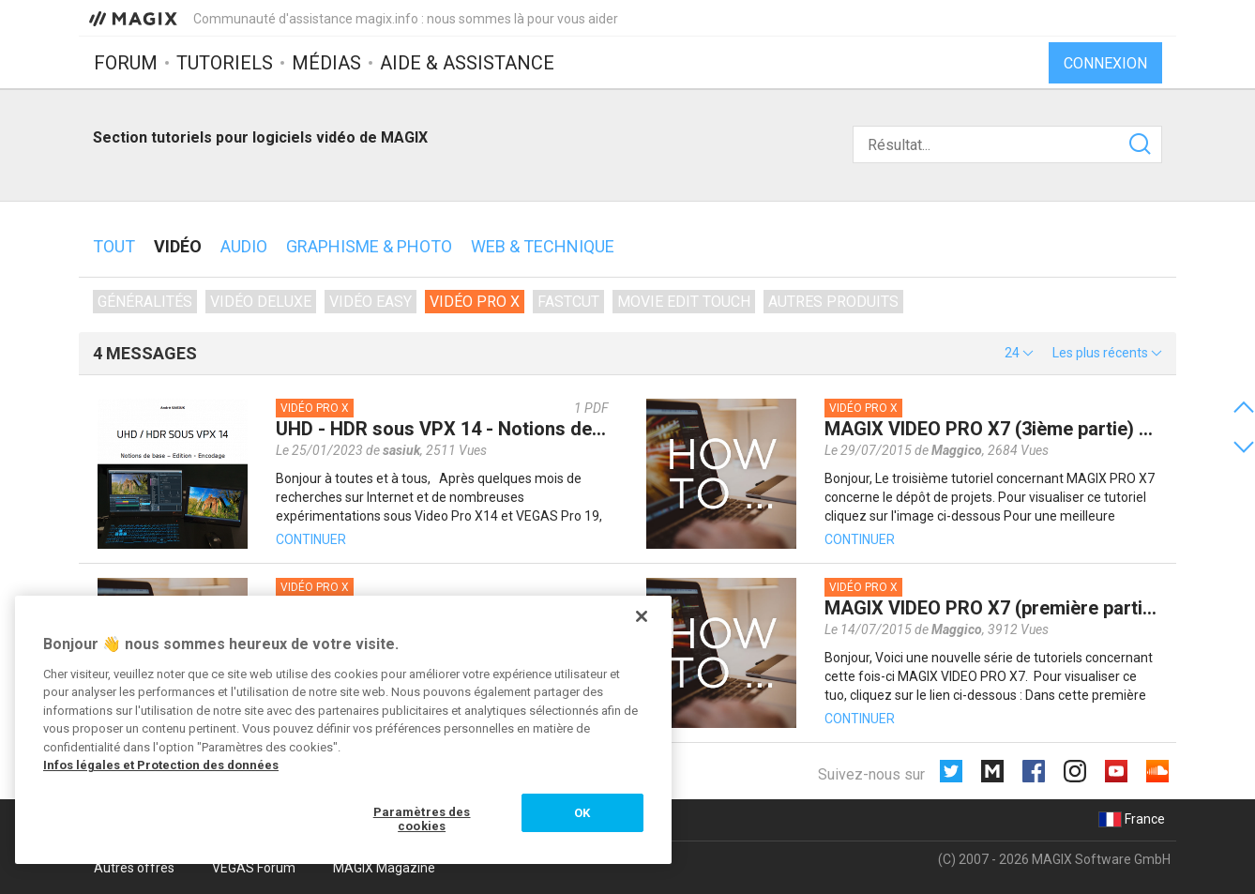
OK (582, 813)
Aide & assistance (467, 63)
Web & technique (542, 246)
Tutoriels (224, 63)
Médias (326, 63)
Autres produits (833, 302)
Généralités (145, 302)
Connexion (1105, 63)
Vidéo (178, 246)
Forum (126, 63)
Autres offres (134, 867)
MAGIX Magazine (384, 867)
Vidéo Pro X (475, 302)
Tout (114, 246)
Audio (243, 246)
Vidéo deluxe (260, 302)
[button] (1019, 352)
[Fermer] (641, 616)
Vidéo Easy (370, 302)
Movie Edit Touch (683, 302)
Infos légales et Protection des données (161, 765)
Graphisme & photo (369, 246)
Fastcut (568, 302)
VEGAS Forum (253, 867)
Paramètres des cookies (422, 819)
